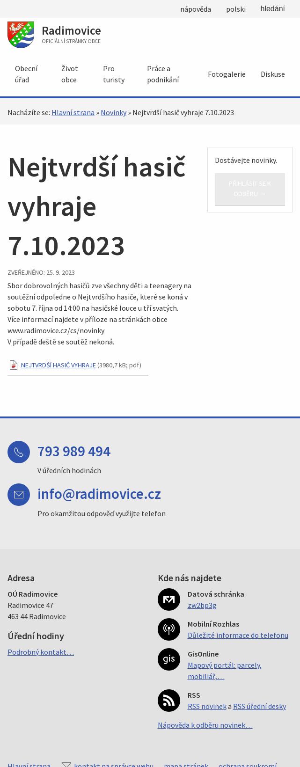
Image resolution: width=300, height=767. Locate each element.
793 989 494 (73, 451)
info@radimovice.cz (99, 493)
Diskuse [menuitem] (273, 74)
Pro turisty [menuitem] (113, 74)
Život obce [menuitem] (69, 74)
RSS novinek (207, 706)
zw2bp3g (202, 605)
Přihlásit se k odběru (250, 188)
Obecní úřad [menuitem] (26, 74)
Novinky (113, 112)
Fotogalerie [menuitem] (227, 74)
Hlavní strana (73, 112)
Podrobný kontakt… (40, 652)
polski (236, 9)
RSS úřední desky (259, 706)
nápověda (195, 9)
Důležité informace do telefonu (238, 635)
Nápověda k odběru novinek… (205, 725)
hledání (273, 9)
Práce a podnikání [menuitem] (163, 74)
